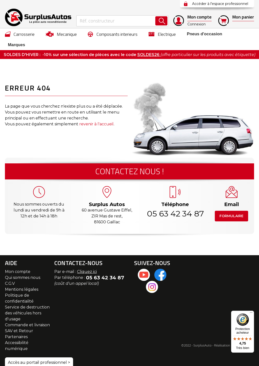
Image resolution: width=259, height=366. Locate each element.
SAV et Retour (19, 320)
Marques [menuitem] (242, 34)
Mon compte (17, 261)
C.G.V (10, 273)
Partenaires (16, 326)
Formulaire (231, 205)
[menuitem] (19, 34)
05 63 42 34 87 (175, 203)
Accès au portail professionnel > (39, 352)
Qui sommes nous (22, 267)
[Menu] (251, 314)
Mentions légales (21, 279)
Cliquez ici (87, 261)
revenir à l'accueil (96, 113)
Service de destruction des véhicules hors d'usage (27, 302)
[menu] (129, 34)
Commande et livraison (27, 314)
